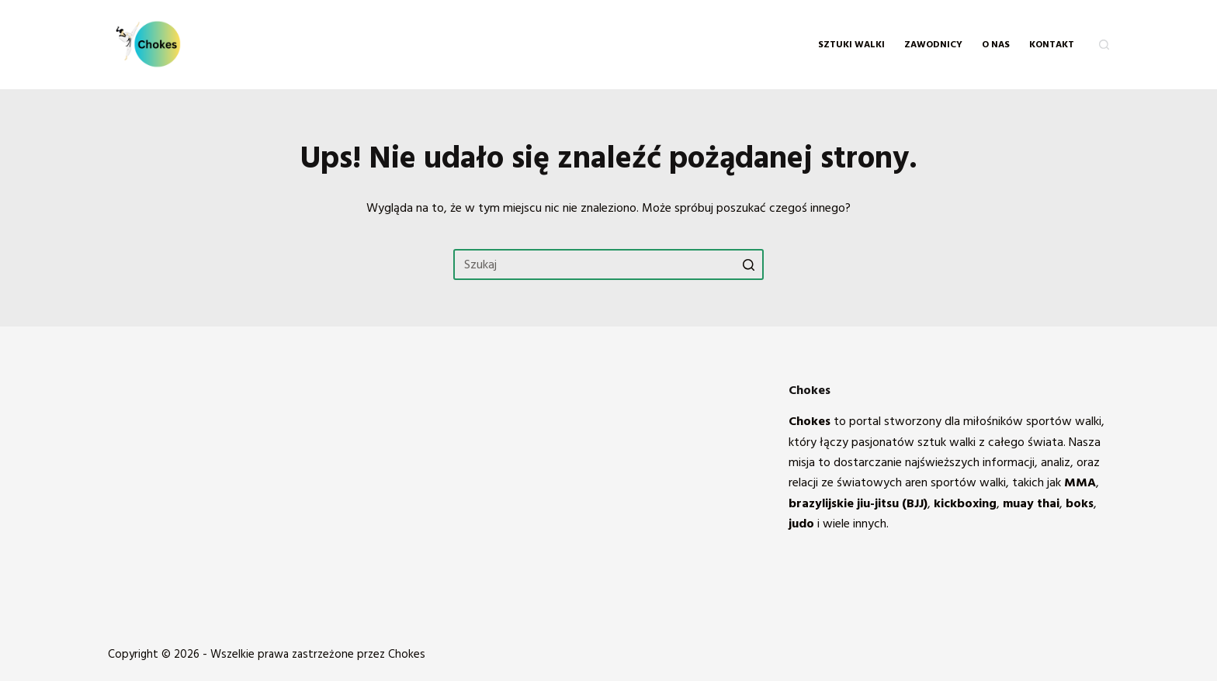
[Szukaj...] (608, 264)
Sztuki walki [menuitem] (851, 44)
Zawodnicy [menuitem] (933, 44)
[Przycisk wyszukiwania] (748, 264)
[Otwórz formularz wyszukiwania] (1104, 45)
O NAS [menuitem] (996, 44)
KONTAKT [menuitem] (1051, 44)
